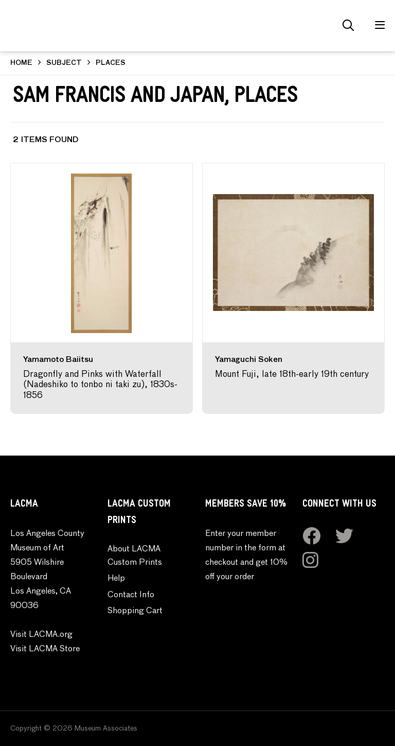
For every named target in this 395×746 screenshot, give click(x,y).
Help (116, 579)
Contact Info (130, 595)
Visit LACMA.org (41, 635)
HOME (21, 63)
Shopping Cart (135, 611)
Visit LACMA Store (45, 649)
